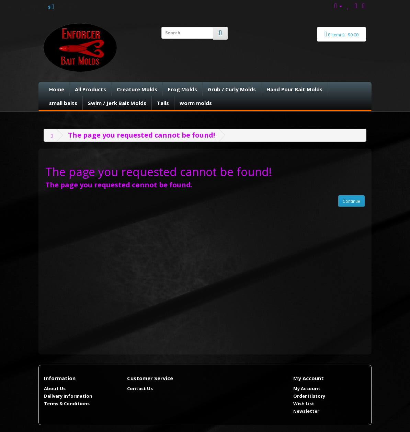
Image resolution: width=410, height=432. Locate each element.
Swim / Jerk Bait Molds (117, 103)
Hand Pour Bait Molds (294, 89)
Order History (309, 396)
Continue (351, 201)
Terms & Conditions (67, 403)
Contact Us (140, 388)
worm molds (196, 103)
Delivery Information (68, 396)
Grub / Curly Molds (232, 89)
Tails (163, 103)
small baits (63, 103)
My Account (306, 388)
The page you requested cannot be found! (141, 135)
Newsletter (306, 411)
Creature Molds (137, 89)
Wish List (303, 403)
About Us (55, 388)
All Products (90, 89)
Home (56, 89)
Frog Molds (182, 89)
